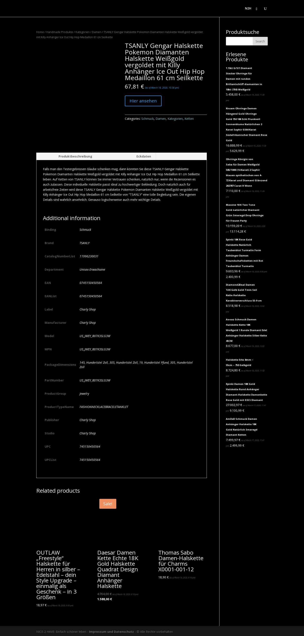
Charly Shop (88, 308)
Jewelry (84, 392)
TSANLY (84, 241)
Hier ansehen (143, 101)
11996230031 (89, 255)
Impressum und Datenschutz (111, 630)
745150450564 (90, 445)
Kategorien (83, 32)
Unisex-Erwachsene (92, 268)
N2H (248, 8)
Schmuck (147, 119)
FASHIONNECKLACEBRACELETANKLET (104, 405)
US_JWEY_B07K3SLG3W (95, 334)
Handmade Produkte (59, 32)
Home (40, 32)
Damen (96, 32)
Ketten (189, 119)
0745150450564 (91, 281)
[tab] (66, 155)
